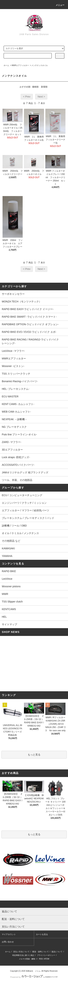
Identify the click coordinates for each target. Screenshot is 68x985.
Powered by (34, 977)
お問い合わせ (8, 942)
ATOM (46, 959)
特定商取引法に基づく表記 (23, 955)
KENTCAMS (9, 609)
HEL (4, 616)
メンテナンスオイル (39, 65)
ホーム (6, 65)
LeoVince (7, 578)
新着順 (44, 87)
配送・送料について (40, 952)
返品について (56, 952)
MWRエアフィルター (20, 65)
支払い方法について (21, 952)
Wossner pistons (11, 586)
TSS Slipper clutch (12, 601)
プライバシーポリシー (46, 955)
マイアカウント (9, 934)
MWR (5, 594)
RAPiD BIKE (9, 571)
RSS (41, 959)
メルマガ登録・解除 (27, 959)
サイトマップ (9, 624)
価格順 (35, 87)
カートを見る (42, 934)
